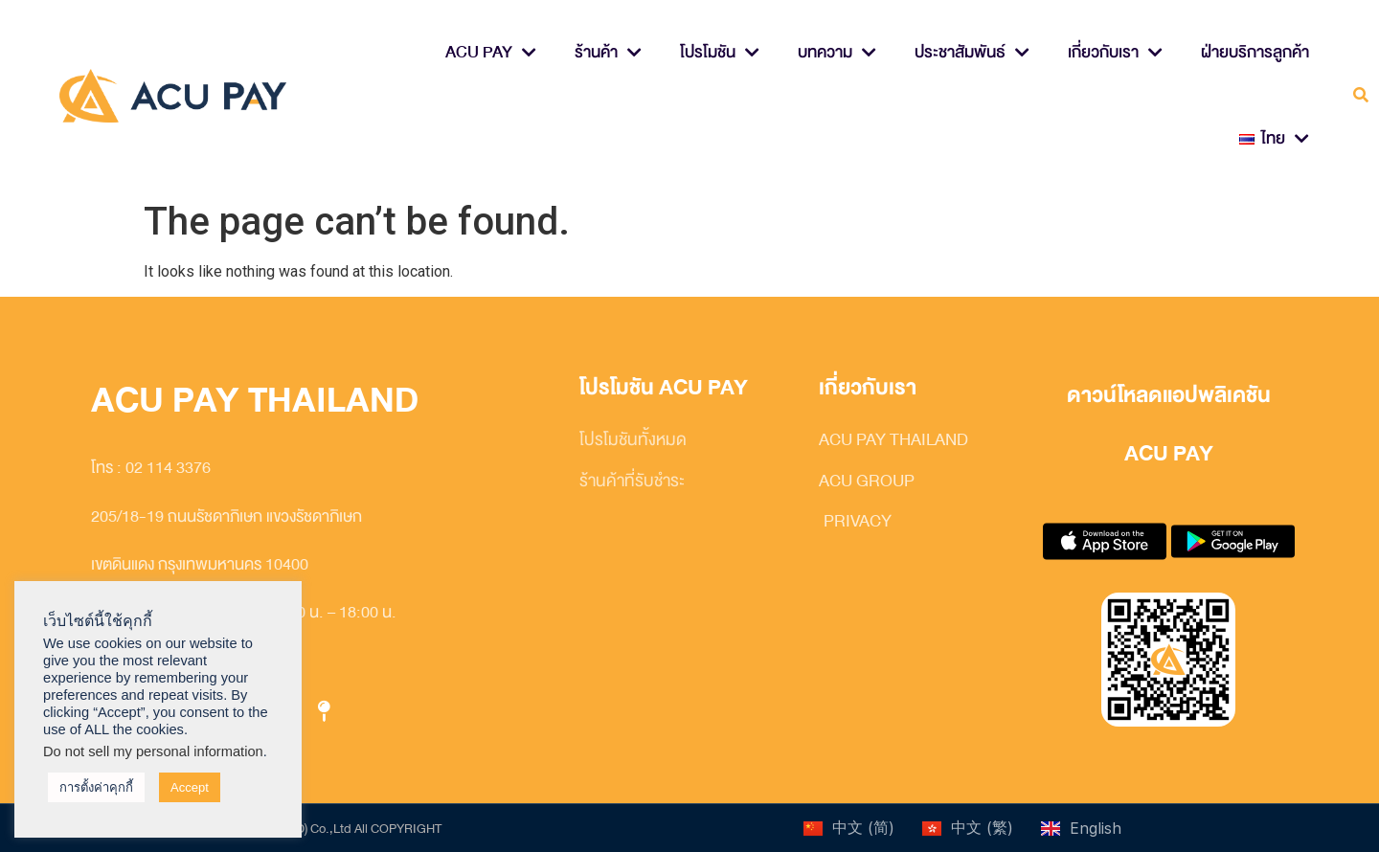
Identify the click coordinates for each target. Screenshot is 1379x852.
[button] (1361, 96)
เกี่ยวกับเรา (1115, 53)
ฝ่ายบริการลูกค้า (1255, 52)
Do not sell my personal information (153, 751)
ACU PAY (490, 53)
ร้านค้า (608, 53)
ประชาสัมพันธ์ (972, 53)
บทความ (837, 53)
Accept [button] (189, 787)
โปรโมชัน (719, 53)
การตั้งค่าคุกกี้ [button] (96, 787)
